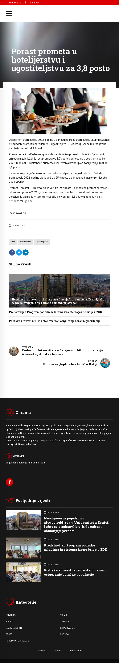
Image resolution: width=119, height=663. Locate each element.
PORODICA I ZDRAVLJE (17, 637)
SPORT (9, 631)
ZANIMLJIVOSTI (14, 624)
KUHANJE (64, 618)
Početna (41, 647)
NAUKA (9, 618)
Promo (58, 647)
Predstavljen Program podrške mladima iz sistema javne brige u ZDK (55, 312)
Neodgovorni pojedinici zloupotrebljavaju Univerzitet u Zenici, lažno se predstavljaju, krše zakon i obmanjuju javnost (59, 301)
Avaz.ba (21, 213)
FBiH (13, 241)
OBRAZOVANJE (67, 624)
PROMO (63, 612)
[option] (59, 111)
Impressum (76, 647)
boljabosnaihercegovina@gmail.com (26, 459)
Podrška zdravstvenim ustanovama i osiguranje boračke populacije (54, 321)
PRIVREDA (10, 612)
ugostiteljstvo (41, 241)
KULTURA (64, 631)
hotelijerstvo (25, 241)
